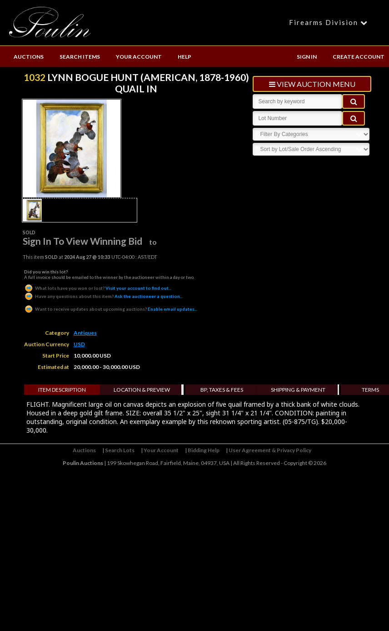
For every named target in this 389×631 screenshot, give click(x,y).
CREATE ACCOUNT (358, 56)
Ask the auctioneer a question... (103, 296)
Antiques (85, 332)
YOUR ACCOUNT (139, 56)
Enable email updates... (110, 309)
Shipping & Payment (298, 389)
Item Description (62, 389)
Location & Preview (142, 389)
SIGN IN (307, 56)
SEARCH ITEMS (80, 56)
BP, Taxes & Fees (221, 389)
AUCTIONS (29, 56)
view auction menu (312, 84)
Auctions (84, 450)
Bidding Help (203, 450)
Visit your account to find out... (97, 288)
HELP (184, 56)
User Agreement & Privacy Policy (270, 450)
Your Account (161, 450)
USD (79, 344)
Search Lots (120, 450)
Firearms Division (329, 22)
